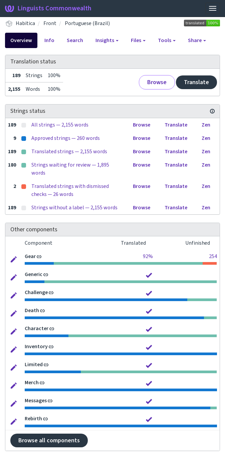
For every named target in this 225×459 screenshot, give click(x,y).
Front (49, 23)
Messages (36, 400)
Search (75, 40)
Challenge (36, 292)
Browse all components (49, 440)
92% (148, 256)
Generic (33, 274)
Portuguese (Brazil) (87, 23)
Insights (107, 40)
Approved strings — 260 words (65, 138)
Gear (30, 256)
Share (197, 40)
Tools (167, 40)
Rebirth (33, 418)
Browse (157, 82)
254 (213, 256)
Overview (21, 40)
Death (32, 310)
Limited (34, 364)
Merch (32, 382)
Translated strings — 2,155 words (69, 151)
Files (138, 40)
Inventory (36, 346)
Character (36, 328)
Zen (206, 125)
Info (49, 40)
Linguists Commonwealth (48, 8)
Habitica (25, 23)
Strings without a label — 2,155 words (74, 207)
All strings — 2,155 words (59, 125)
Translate (196, 82)
